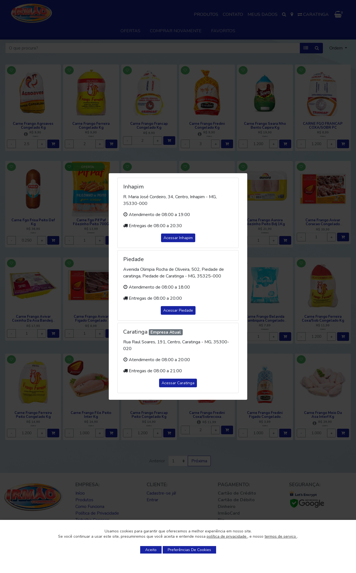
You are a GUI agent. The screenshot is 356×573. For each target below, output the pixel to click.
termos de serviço (280, 536)
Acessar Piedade (178, 310)
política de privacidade (227, 536)
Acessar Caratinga (178, 383)
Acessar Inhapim (178, 237)
